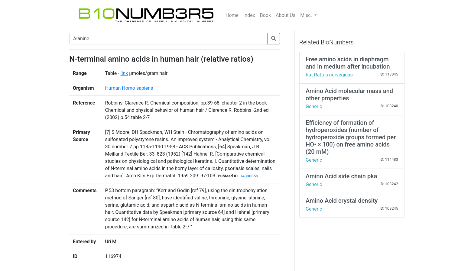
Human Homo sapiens (129, 88)
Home (232, 15)
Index (249, 15)
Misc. (306, 15)
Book (265, 15)
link (124, 73)
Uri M (110, 241)
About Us (285, 15)
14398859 (249, 176)
